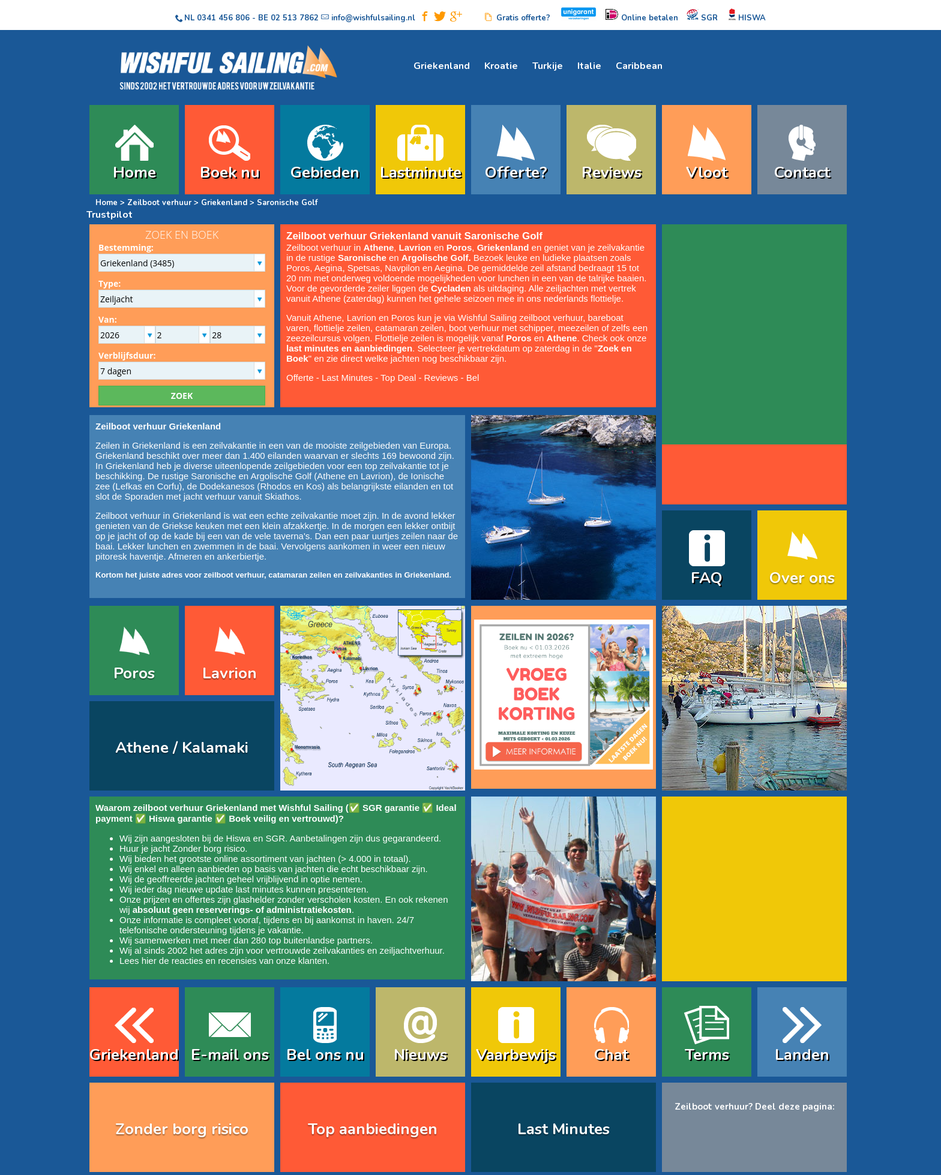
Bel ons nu (325, 1054)
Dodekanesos (226, 486)
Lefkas (128, 486)
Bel (473, 377)
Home (134, 172)
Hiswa (238, 838)
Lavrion (375, 476)
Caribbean (639, 66)
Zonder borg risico (208, 848)
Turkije (547, 66)
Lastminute (420, 172)
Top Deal (398, 377)
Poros (134, 673)
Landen (802, 1054)
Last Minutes (347, 377)
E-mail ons (230, 1054)
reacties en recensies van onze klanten (249, 960)
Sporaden (143, 496)
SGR (275, 838)
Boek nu (230, 172)
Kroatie (501, 66)
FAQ (707, 577)
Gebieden (324, 172)
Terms (707, 1054)
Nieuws (420, 1054)
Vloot (706, 172)
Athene (331, 476)
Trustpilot (109, 214)
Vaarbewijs (516, 1054)
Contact (802, 172)
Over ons (802, 577)
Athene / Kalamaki (181, 747)
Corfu (168, 486)
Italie (589, 66)
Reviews (612, 172)
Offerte (300, 377)
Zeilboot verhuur (159, 202)
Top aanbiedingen (372, 1129)
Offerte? (516, 172)
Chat (611, 1054)
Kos (314, 486)
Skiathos (282, 496)
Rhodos (275, 486)
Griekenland (441, 66)
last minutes (259, 889)
